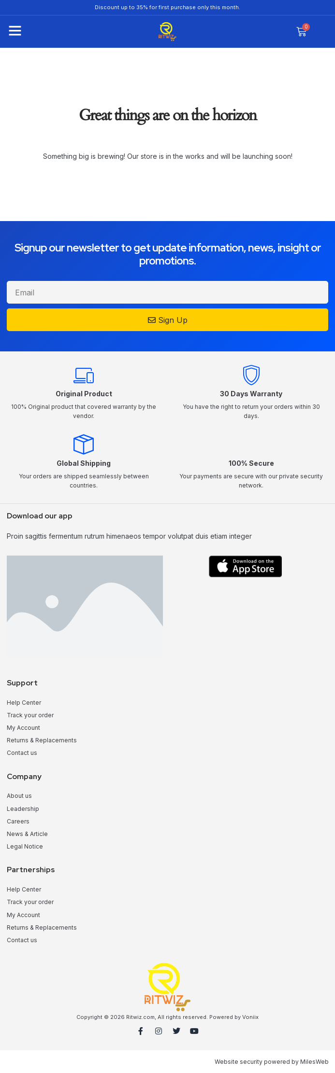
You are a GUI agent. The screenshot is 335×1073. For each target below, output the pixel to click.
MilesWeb (314, 1061)
